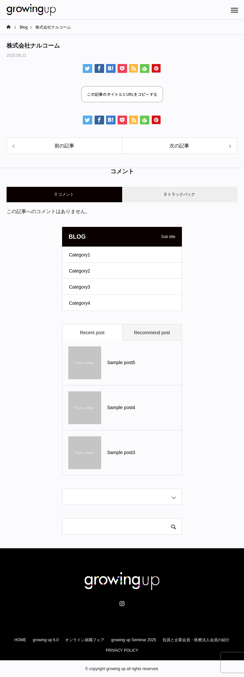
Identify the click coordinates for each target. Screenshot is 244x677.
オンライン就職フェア (84, 640)
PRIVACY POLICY (122, 650)
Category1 (79, 254)
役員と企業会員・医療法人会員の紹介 (196, 640)
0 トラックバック (179, 194)
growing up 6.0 (46, 640)
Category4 (79, 303)
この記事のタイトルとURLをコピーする (122, 94)
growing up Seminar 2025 (133, 640)
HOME (20, 640)
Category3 (79, 287)
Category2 (79, 270)
